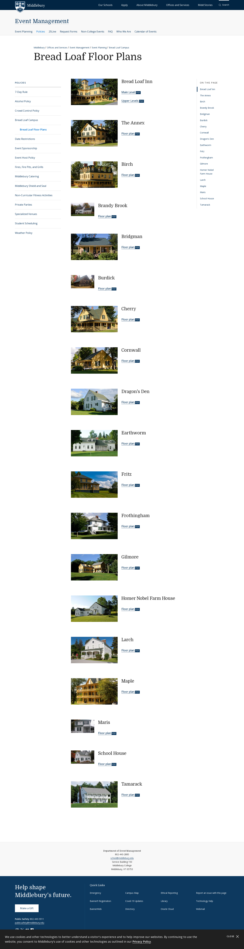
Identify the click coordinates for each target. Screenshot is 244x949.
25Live (52, 31)
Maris (203, 192)
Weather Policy (23, 233)
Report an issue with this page (211, 892)
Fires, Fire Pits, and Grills (29, 167)
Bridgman (205, 114)
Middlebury (39, 47)
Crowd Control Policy (27, 110)
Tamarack (205, 204)
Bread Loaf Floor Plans (33, 129)
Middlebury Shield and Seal (30, 186)
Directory (130, 908)
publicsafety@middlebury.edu (29, 922)
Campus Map (132, 892)
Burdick (203, 120)
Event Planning (24, 31)
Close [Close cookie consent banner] (233, 936)
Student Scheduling (26, 223)
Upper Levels (129, 101)
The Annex (205, 95)
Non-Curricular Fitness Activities (33, 195)
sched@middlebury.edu (122, 858)
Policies (40, 31)
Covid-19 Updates (134, 901)
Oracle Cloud (167, 908)
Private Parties (23, 204)
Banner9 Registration (100, 901)
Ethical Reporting (169, 892)
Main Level (128, 92)
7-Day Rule (21, 92)
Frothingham (206, 157)
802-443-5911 (37, 918)
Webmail (200, 908)
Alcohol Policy (23, 101)
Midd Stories (208, 4)
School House (207, 198)
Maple (203, 186)
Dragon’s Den (207, 138)
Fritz (202, 151)
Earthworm (205, 145)
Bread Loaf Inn (207, 89)
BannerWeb (96, 908)
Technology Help (204, 901)
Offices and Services (188, 4)
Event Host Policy (25, 157)
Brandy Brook (207, 107)
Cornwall (204, 132)
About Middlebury (165, 4)
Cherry (203, 126)
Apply (150, 4)
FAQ (110, 31)
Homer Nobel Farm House (207, 171)
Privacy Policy (141, 941)
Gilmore (204, 163)
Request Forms (68, 31)
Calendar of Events (146, 31)
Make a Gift (26, 908)
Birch (202, 101)
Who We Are (123, 31)
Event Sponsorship (26, 148)
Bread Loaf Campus (119, 47)
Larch (203, 179)
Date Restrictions (25, 139)
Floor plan (127, 133)
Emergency (95, 892)
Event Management (42, 21)
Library (164, 901)
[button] (224, 5)
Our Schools (137, 4)
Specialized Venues (26, 214)
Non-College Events (92, 31)
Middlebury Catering (27, 176)
